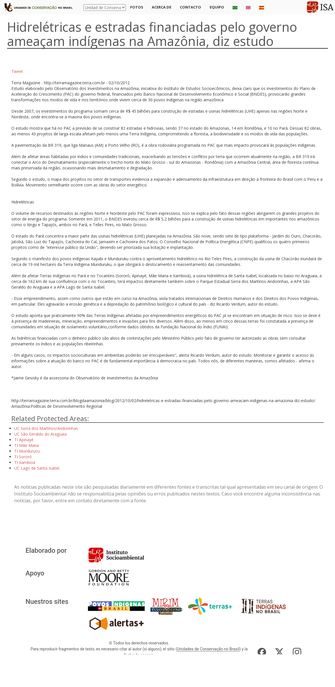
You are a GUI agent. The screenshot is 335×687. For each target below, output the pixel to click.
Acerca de (161, 7)
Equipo (217, 7)
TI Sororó (23, 456)
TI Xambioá (24, 462)
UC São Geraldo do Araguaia (40, 434)
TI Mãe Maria (26, 445)
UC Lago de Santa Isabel (36, 468)
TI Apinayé (23, 439)
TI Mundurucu (27, 451)
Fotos (136, 7)
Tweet (17, 71)
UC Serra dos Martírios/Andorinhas (46, 428)
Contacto (190, 7)
